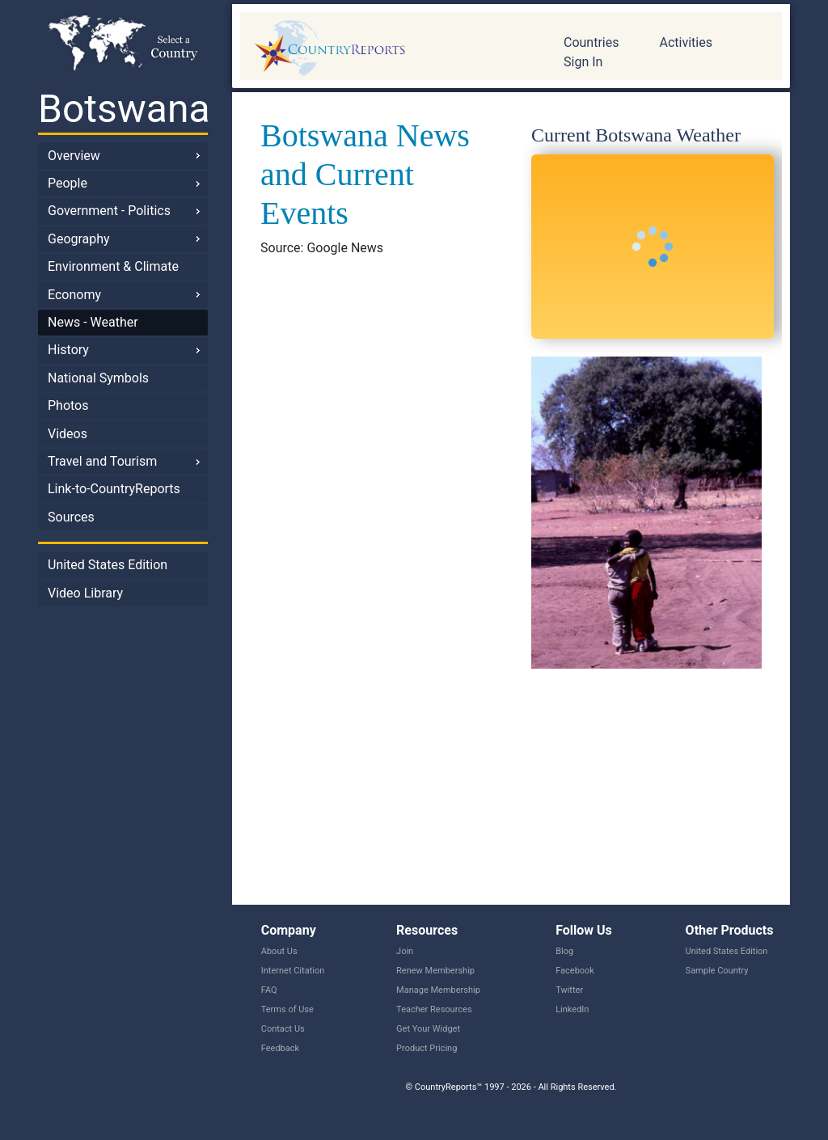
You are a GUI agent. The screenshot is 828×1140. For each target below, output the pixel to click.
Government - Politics (109, 210)
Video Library (85, 593)
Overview (74, 155)
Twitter (569, 990)
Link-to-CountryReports (114, 488)
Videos (67, 433)
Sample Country (717, 970)
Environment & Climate (113, 266)
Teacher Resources (433, 1009)
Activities (685, 42)
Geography (79, 239)
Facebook (575, 970)
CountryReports (389, 48)
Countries (591, 42)
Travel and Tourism (102, 461)
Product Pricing (426, 1048)
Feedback (280, 1048)
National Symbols (98, 378)
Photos (68, 405)
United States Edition (107, 564)
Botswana (123, 109)
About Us (279, 951)
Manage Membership (438, 990)
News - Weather (93, 322)
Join (404, 951)
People (67, 183)
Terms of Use (287, 1009)
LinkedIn (572, 1009)
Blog (564, 951)
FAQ (269, 990)
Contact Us (283, 1029)
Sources (71, 517)
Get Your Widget (428, 1029)
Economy (74, 294)
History (68, 349)
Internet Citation (293, 970)
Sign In (583, 62)
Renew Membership (435, 970)
